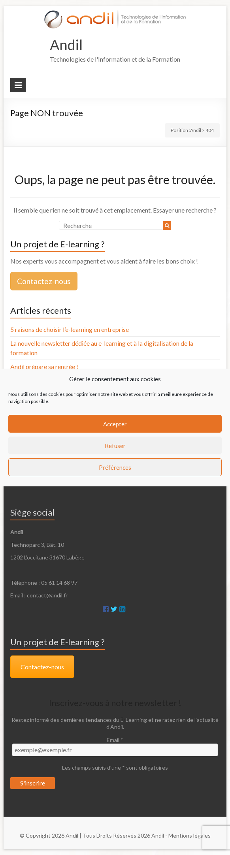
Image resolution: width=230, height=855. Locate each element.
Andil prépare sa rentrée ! (44, 366)
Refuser (115, 445)
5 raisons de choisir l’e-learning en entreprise (69, 329)
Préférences (115, 467)
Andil (66, 44)
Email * (115, 739)
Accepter (115, 424)
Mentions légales (189, 835)
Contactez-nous (44, 281)
